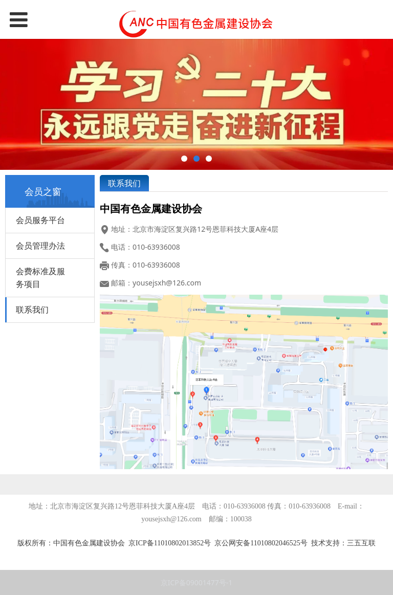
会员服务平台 (40, 220)
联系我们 (32, 309)
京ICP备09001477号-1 (197, 582)
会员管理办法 (40, 245)
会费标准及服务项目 (40, 278)
